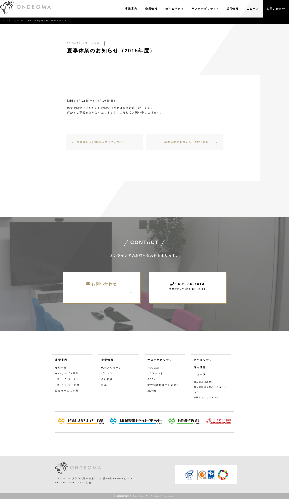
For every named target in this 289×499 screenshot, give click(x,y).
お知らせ (19, 21)
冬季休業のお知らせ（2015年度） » (190, 142)
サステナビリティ (159, 359)
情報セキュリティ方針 (206, 397)
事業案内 (131, 8)
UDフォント (155, 373)
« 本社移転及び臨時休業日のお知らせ (99, 142)
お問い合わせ (276, 8)
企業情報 (151, 8)
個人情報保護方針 (204, 382)
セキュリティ (174, 8)
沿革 (104, 385)
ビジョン (107, 373)
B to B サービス (69, 379)
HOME (7, 21)
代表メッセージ (111, 367)
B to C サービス (69, 385)
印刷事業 (61, 367)
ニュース (252, 8)
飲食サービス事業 (66, 391)
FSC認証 (153, 367)
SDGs (151, 379)
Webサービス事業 (67, 373)
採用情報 (232, 8)
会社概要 (107, 379)
